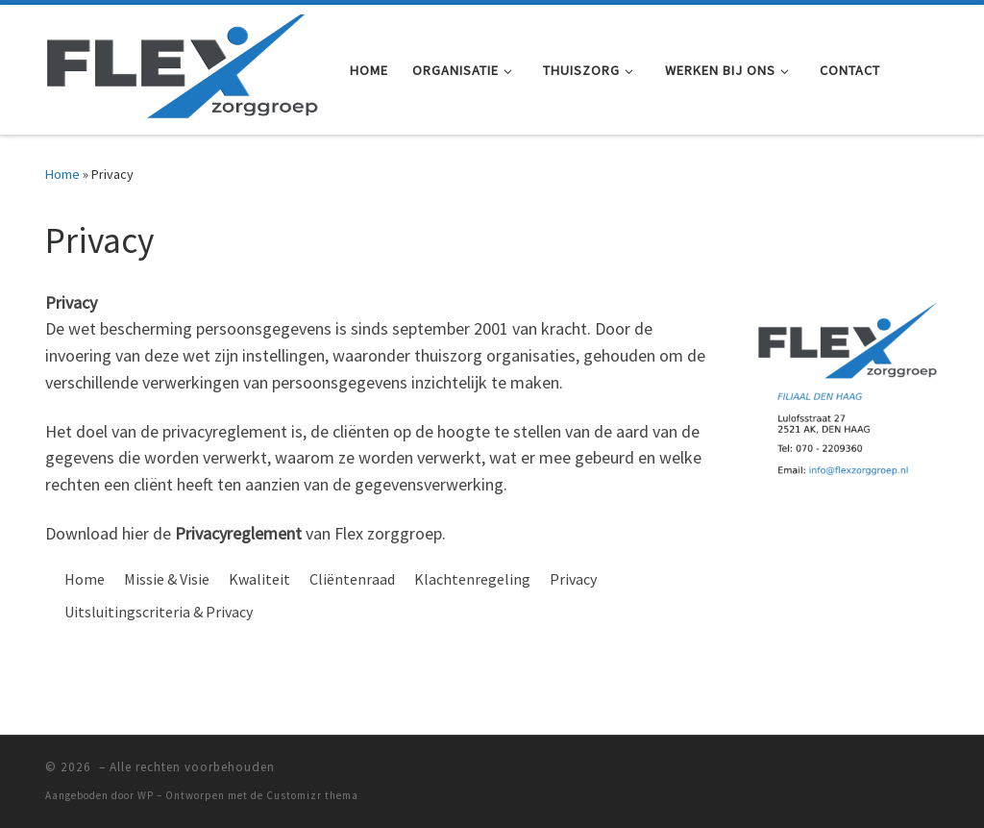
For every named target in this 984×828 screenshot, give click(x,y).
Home (62, 174)
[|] (183, 66)
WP (145, 795)
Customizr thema (312, 795)
